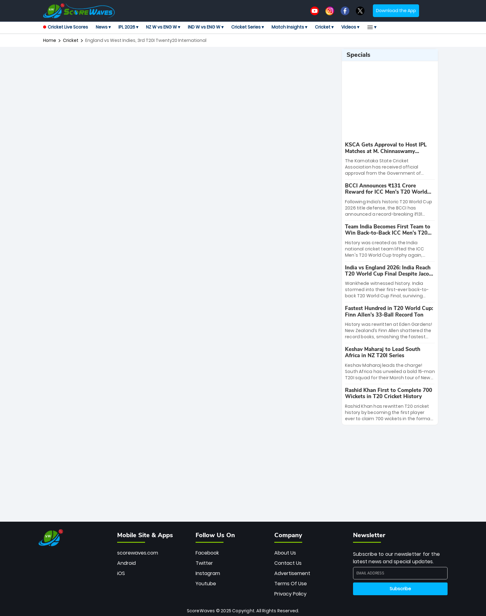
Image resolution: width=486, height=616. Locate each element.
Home (49, 40)
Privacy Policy (290, 593)
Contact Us (288, 563)
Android (126, 563)
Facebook (207, 553)
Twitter (204, 563)
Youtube (206, 583)
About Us (285, 553)
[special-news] (390, 159)
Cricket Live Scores (65, 27)
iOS (121, 573)
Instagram (208, 573)
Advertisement (292, 573)
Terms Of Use (290, 583)
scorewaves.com (137, 553)
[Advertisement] (190, 63)
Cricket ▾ (324, 27)
